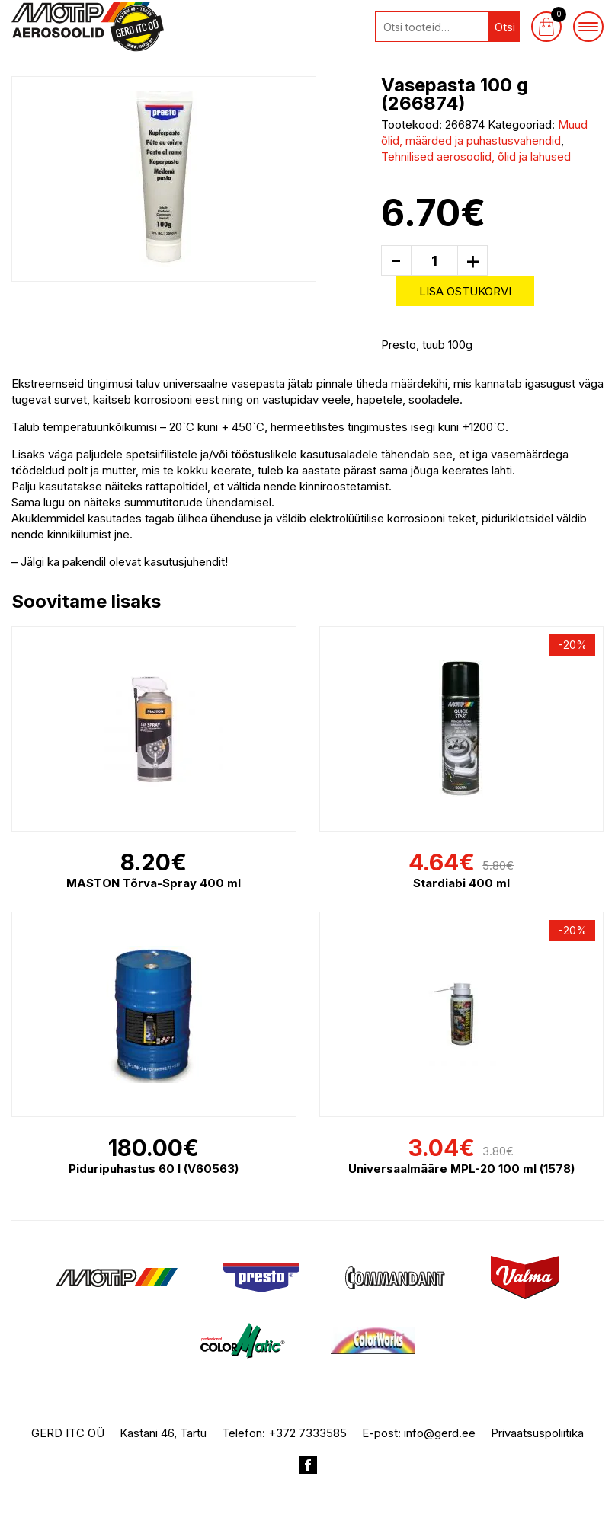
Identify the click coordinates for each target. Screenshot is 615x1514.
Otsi (505, 27)
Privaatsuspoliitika (537, 1433)
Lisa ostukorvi (465, 291)
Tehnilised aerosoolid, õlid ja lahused (476, 156)
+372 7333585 (307, 1433)
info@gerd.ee (440, 1433)
